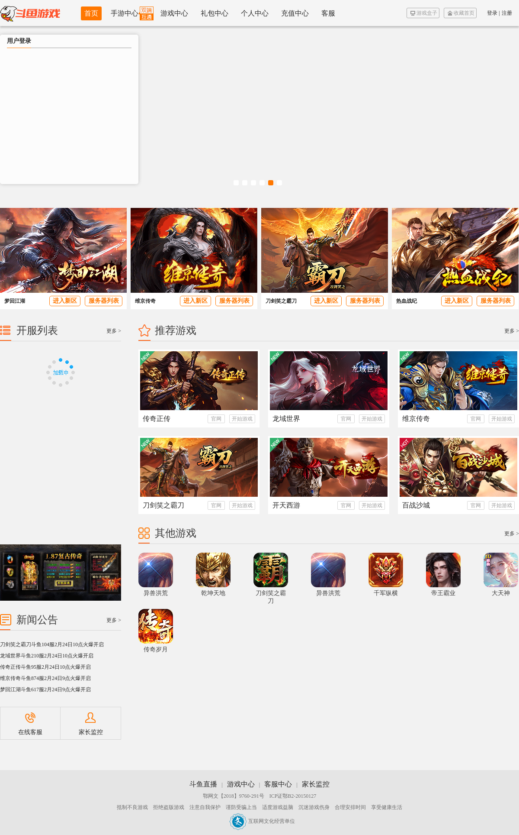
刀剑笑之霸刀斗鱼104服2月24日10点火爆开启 (52, 644)
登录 (492, 13)
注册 (507, 13)
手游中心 (124, 13)
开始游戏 (242, 419)
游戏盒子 (423, 13)
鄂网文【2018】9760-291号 (233, 796)
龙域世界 (286, 418)
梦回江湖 (14, 301)
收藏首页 (461, 13)
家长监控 (91, 723)
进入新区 (65, 301)
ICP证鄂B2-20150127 (293, 796)
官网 (216, 419)
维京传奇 (145, 301)
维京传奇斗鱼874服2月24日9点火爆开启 (45, 678)
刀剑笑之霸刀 (281, 301)
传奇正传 (156, 418)
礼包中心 (214, 13)
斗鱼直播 (203, 784)
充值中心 (295, 13)
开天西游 (286, 505)
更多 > (511, 331)
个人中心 (255, 13)
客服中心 (278, 784)
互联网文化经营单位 (262, 821)
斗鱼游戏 (30, 13)
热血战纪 (406, 301)
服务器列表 (104, 301)
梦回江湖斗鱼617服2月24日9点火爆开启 (45, 689)
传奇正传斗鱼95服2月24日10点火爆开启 (45, 667)
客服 (328, 13)
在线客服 (30, 723)
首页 (91, 13)
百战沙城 (416, 505)
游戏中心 (174, 13)
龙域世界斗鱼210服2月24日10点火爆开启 (46, 656)
